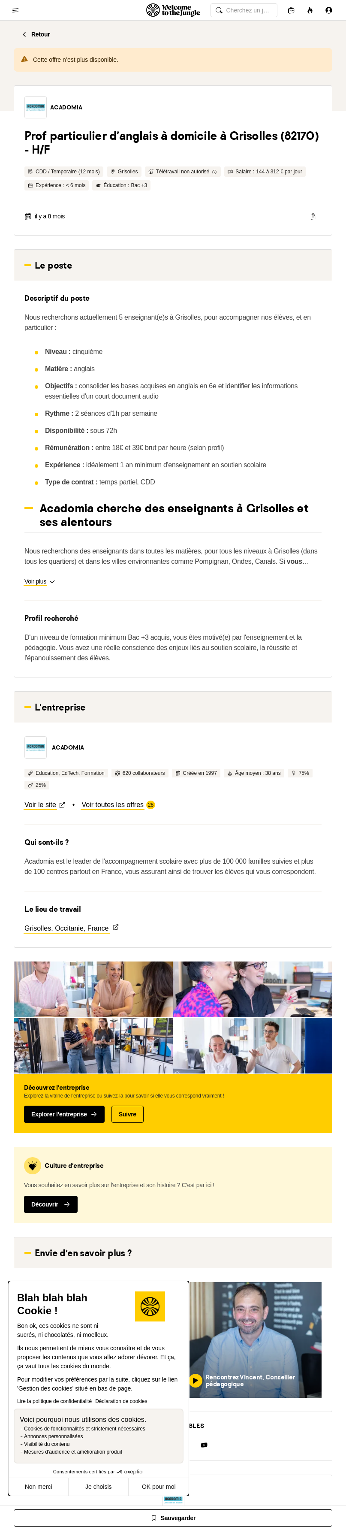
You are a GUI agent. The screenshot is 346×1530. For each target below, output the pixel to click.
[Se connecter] (328, 10)
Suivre (127, 1114)
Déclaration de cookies (121, 1401)
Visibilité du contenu (47, 1444)
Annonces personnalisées (53, 1436)
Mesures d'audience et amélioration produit (73, 1452)
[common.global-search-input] (244, 10)
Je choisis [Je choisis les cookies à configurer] (98, 1486)
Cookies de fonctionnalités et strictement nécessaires (84, 1429)
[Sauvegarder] (173, 1518)
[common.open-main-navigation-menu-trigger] (15, 10)
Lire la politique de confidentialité (54, 1401)
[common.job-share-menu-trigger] (313, 216)
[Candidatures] (291, 10)
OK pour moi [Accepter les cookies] (159, 1486)
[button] (35, 107)
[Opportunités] (310, 10)
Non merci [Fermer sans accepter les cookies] (38, 1486)
